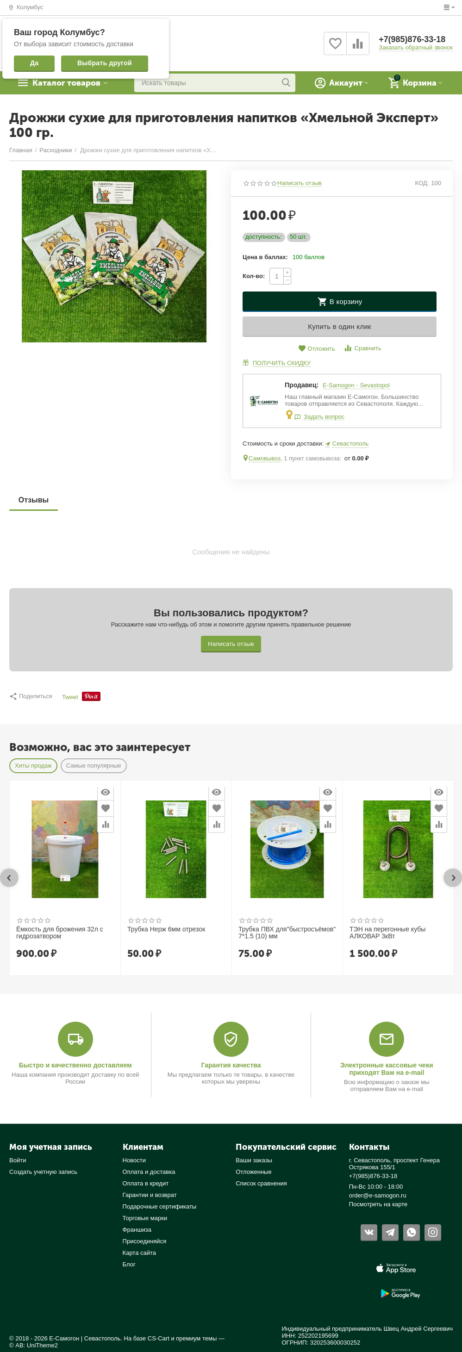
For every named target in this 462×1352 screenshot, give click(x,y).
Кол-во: (254, 276)
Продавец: (301, 385)
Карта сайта (139, 1252)
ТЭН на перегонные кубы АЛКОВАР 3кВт (387, 933)
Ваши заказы (254, 1160)
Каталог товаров (67, 83)
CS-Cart (158, 1338)
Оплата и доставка (149, 1171)
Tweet (70, 697)
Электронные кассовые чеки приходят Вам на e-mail (386, 1068)
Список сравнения (261, 1183)
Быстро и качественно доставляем (75, 1065)
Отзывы (34, 500)
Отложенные (254, 1171)
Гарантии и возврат (150, 1194)
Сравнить (362, 348)
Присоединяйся (145, 1241)
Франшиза (137, 1229)
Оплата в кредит (146, 1183)
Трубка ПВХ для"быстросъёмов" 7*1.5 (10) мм (287, 933)
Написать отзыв (299, 183)
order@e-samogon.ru (377, 1195)
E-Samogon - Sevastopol (356, 385)
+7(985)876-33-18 (412, 39)
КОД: (422, 183)
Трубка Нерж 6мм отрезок (166, 929)
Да (34, 63)
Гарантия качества (231, 1065)
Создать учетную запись (43, 1171)
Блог (129, 1264)
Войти (17, 1160)
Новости (134, 1160)
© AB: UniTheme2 (33, 1345)
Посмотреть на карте (378, 1204)
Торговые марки (145, 1218)
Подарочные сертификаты (160, 1206)
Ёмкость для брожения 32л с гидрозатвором (59, 933)
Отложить (316, 349)
